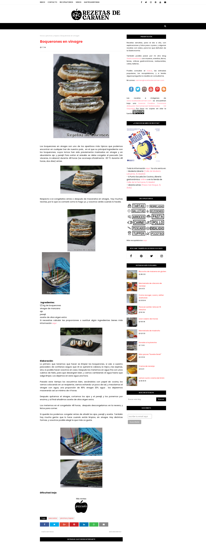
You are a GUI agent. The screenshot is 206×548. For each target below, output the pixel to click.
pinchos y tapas (52, 36)
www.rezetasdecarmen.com (139, 100)
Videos (78, 2)
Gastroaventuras (91, 2)
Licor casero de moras (148, 319)
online (143, 179)
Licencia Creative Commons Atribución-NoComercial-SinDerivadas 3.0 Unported (146, 106)
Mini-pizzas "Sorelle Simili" (150, 354)
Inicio (42, 36)
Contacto (52, 2)
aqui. (148, 168)
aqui (54, 323)
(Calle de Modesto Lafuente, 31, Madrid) (144, 172)
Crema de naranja (146, 366)
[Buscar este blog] (141, 399)
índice (149, 70)
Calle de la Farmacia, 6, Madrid (141, 182)
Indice (42, 2)
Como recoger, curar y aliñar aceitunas (151, 296)
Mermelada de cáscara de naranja (150, 284)
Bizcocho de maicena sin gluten (152, 271)
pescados (53, 518)
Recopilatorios (66, 2)
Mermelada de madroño (149, 330)
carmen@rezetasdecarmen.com (149, 80)
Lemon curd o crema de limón (151, 378)
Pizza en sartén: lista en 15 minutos (150, 308)
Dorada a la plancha (148, 342)
